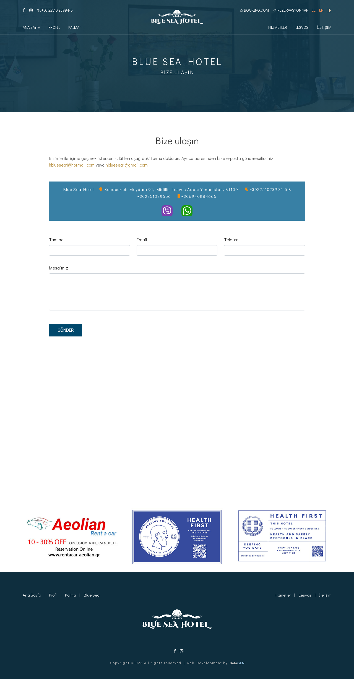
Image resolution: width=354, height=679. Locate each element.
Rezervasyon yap (290, 10)
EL (313, 10)
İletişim (324, 27)
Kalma (73, 27)
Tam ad (56, 239)
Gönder (66, 330)
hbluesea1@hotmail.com (72, 165)
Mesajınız (58, 268)
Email (142, 239)
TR (329, 10)
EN (321, 10)
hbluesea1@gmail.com (127, 165)
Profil (54, 27)
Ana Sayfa (31, 27)
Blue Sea (92, 595)
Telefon (231, 239)
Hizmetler (277, 27)
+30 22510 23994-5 (55, 10)
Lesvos (301, 27)
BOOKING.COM (254, 10)
